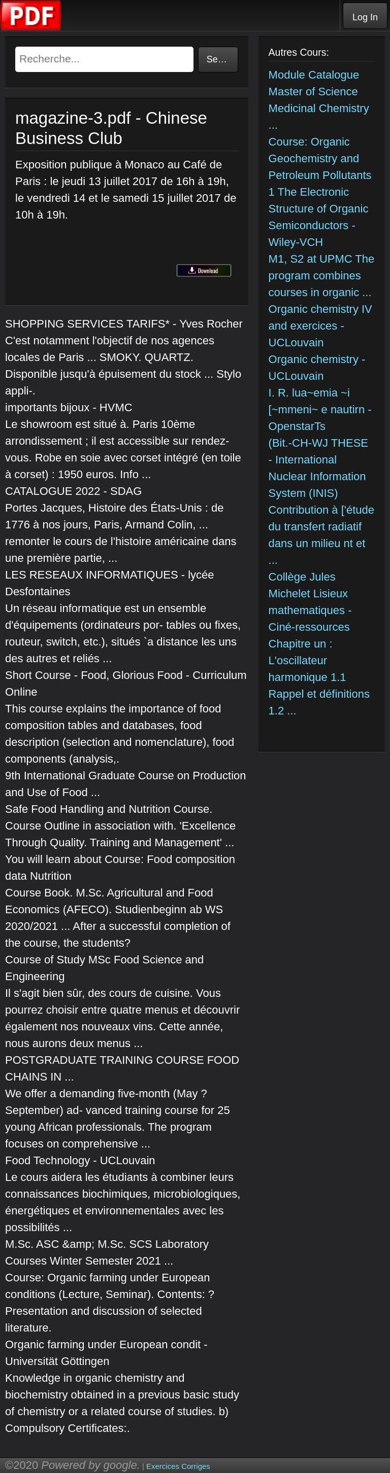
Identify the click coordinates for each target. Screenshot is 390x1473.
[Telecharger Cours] (31, 28)
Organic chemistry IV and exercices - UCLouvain (320, 326)
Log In (365, 17)
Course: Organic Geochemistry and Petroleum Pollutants (320, 158)
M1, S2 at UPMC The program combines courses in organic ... (322, 276)
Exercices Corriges (178, 1466)
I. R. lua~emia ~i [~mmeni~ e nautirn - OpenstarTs (320, 409)
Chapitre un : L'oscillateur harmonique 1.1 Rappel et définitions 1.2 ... (319, 677)
